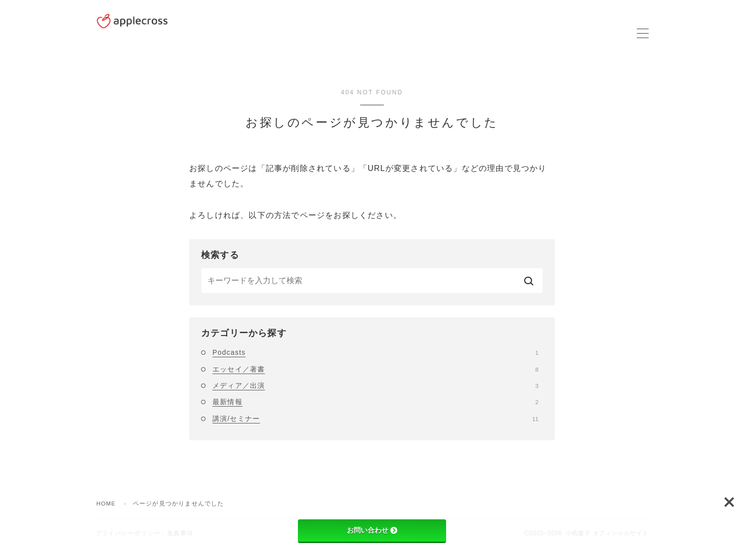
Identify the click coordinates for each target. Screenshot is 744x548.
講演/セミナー (375, 418)
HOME (106, 503)
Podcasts (375, 352)
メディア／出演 (375, 385)
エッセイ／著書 (375, 369)
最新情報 (375, 402)
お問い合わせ (372, 530)
